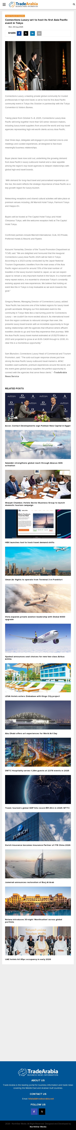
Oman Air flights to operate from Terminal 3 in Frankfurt (33, 580)
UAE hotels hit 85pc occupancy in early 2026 (28, 959)
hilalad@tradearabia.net (41, 1099)
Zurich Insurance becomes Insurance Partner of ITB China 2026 (37, 845)
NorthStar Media (38, 1127)
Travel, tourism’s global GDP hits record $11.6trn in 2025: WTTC (37, 808)
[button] (74, 4)
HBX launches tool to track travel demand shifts (29, 542)
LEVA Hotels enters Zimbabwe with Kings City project (32, 696)
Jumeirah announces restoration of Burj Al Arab (29, 882)
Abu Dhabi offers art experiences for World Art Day (31, 733)
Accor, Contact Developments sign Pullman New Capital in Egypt (37, 426)
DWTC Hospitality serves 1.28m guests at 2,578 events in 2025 (37, 771)
